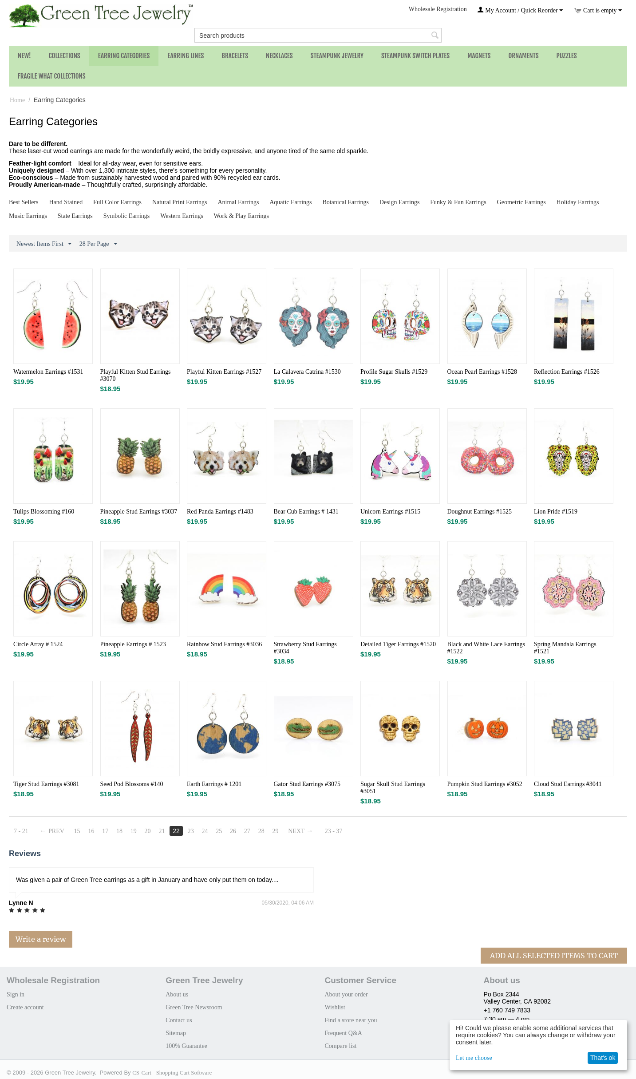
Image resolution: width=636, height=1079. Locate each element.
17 (106, 831)
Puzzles (567, 55)
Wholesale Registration (438, 9)
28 (262, 831)
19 (133, 831)
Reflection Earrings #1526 (567, 371)
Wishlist (334, 1007)
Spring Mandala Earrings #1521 (565, 648)
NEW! (24, 55)
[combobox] (318, 35)
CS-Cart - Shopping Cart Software (172, 1072)
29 (276, 831)
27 (248, 831)
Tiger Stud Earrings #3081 (46, 784)
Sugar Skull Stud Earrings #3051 (392, 787)
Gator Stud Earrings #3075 (307, 784)
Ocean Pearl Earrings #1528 (482, 371)
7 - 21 (21, 831)
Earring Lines (185, 55)
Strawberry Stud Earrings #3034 (305, 648)
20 (148, 831)
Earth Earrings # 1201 (214, 784)
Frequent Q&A (343, 1033)
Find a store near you (350, 1020)
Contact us (179, 1020)
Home (17, 100)
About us (177, 994)
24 (205, 831)
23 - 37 (334, 831)
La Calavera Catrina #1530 (307, 371)
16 (91, 831)
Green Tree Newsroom (194, 1007)
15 (77, 831)
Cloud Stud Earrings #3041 (568, 784)
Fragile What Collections (52, 76)
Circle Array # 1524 (38, 644)
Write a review (41, 939)
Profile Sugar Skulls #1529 (393, 371)
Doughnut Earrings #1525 (479, 511)
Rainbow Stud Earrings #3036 (224, 644)
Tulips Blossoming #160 (43, 511)
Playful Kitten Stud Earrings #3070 (135, 375)
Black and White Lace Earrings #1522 (486, 648)
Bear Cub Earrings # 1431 (306, 511)
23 (191, 831)
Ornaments (523, 55)
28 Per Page (98, 244)
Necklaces (279, 55)
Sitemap (176, 1033)
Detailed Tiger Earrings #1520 (398, 644)
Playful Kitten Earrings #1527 (224, 371)
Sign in (15, 994)
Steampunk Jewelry (337, 55)
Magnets (478, 55)
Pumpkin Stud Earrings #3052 (484, 784)
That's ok (602, 1057)
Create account (25, 1007)
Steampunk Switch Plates (415, 55)
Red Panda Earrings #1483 (220, 511)
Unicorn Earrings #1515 (390, 511)
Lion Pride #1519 (555, 511)
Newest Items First (43, 244)
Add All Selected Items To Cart (554, 955)
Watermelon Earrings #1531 (48, 371)
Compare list (340, 1046)
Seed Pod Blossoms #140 (131, 784)
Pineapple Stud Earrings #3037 (139, 511)
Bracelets (234, 55)
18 (119, 831)
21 (162, 831)
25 (219, 831)
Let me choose (474, 1058)
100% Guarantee (186, 1046)
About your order (345, 994)
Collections (64, 55)
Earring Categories (124, 55)
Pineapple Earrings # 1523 (133, 644)
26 (233, 831)
